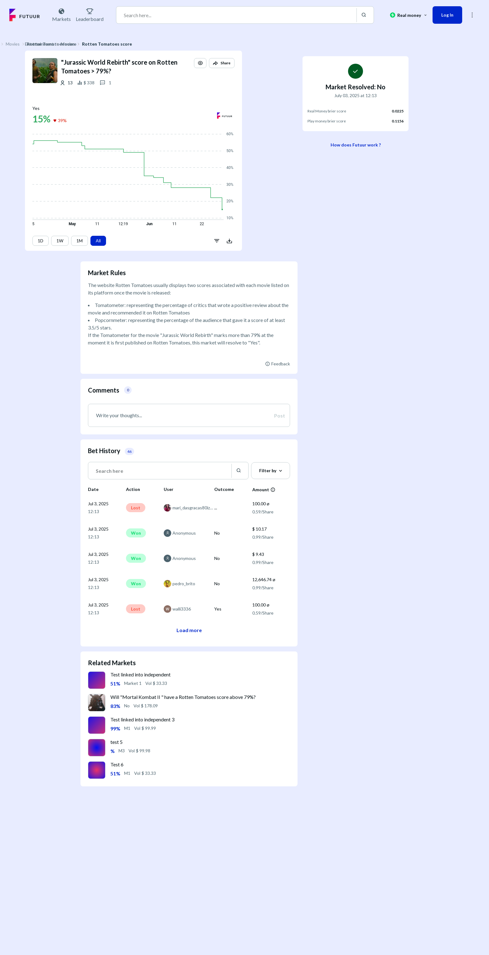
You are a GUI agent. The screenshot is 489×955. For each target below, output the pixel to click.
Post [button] (279, 415)
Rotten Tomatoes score (162, 44)
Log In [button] (447, 14)
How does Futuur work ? (356, 144)
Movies (123, 44)
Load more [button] (189, 630)
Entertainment (94, 44)
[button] (255, 69)
